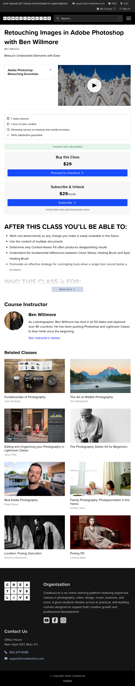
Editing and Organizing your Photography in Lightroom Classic (34, 448)
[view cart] (125, 3)
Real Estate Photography (21, 500)
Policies (67, 681)
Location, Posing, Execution (23, 553)
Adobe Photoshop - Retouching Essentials (23, 72)
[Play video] (94, 85)
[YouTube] (46, 620)
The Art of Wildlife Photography (91, 397)
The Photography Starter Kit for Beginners (98, 446)
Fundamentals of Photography (24, 397)
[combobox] (88, 18)
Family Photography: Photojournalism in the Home (100, 502)
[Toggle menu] (129, 18)
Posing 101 (77, 553)
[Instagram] (63, 620)
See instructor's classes (44, 338)
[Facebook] (55, 620)
